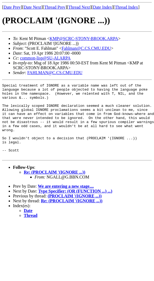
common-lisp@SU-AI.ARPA (45, 58)
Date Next (32, 7)
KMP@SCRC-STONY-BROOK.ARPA (84, 38)
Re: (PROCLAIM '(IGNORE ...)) (54, 186)
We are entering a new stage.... (66, 201)
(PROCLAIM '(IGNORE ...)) (75, 210)
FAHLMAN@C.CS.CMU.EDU (54, 72)
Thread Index (126, 7)
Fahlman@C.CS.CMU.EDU (86, 48)
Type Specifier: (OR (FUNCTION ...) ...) (75, 205)
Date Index (102, 7)
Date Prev (12, 7)
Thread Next (79, 7)
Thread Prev (54, 7)
